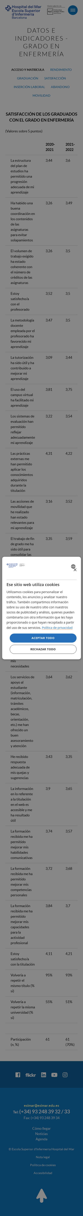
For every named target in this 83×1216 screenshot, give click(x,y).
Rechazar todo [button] (43, 649)
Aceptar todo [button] (43, 638)
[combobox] (74, 566)
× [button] (75, 570)
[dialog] (41, 608)
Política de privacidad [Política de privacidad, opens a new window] (57, 628)
